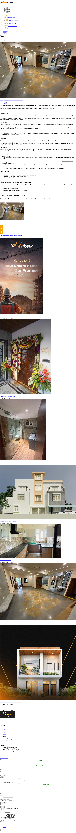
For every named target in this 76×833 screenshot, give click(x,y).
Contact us (5, 33)
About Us (4, 32)
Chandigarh (7, 11)
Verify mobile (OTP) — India (6, 800)
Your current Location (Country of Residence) (9, 808)
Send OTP (3, 802)
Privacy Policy (3, 756)
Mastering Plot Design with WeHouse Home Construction (8, 521)
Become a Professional (7, 730)
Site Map (4, 734)
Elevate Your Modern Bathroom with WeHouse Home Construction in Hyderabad (11, 461)
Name (1, 797)
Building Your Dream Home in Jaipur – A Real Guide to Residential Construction (11, 235)
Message (2, 821)
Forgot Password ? (21, 780)
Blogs (4, 731)
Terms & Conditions (4, 758)
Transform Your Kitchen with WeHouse (5, 560)
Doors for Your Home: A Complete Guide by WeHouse (7, 396)
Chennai (6, 8)
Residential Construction (11, 17)
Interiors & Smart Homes (10, 817)
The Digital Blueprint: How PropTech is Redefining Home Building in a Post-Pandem (11, 229)
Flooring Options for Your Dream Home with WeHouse (11, 100)
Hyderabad (7, 12)
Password (2, 776)
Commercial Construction (11, 20)
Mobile (1, 799)
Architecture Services (7, 741)
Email (1, 774)
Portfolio (4, 29)
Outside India (4, 810)
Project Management (10, 23)
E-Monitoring (5, 31)
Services (4, 14)
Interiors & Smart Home (11, 28)
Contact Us (5, 732)
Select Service (3, 817)
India (2, 809)
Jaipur (6, 10)
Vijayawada (7, 9)
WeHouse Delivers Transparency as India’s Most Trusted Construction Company (11, 702)
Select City (2, 811)
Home (4, 13)
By (5, 103)
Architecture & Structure (11, 26)
